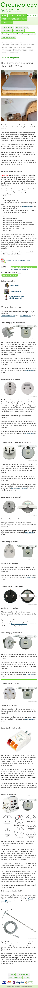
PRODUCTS (31, 15)
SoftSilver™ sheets (22, 27)
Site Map (26, 977)
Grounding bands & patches (11, 34)
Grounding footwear (28, 34)
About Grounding (26, 316)
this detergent (27, 207)
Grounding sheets (7, 27)
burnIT (30, 986)
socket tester (29, 370)
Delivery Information (23, 974)
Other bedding (6, 30)
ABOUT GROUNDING (17, 15)
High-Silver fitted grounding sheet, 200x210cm (17, 65)
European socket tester (19, 488)
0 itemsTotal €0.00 (18, 10)
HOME (4, 15)
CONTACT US (7, 23)
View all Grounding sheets (10, 58)
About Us (12, 974)
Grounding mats (18, 30)
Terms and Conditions (15, 977)
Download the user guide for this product (18, 261)
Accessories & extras (8, 37)
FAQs (24, 19)
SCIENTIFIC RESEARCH (11, 19)
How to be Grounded (8, 316)
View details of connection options (19, 269)
